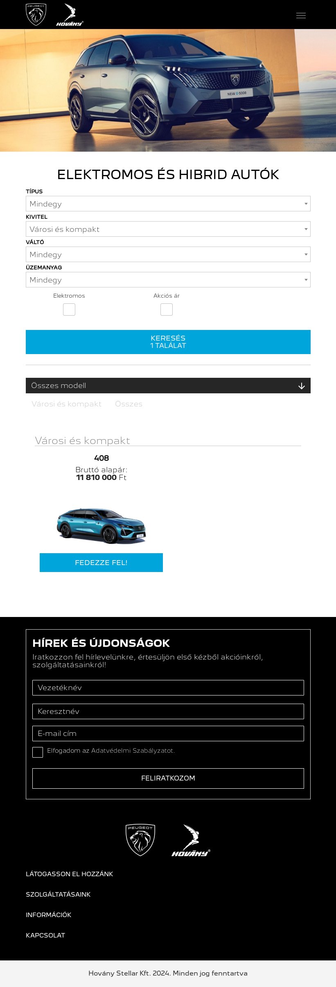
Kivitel (36, 217)
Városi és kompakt (66, 403)
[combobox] (168, 203)
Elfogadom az (111, 750)
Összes (128, 403)
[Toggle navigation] (197, 14)
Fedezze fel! (101, 563)
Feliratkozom (168, 778)
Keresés (168, 342)
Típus (34, 191)
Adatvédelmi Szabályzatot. (133, 750)
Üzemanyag (44, 268)
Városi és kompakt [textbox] (64, 229)
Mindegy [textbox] (45, 204)
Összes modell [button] (168, 385)
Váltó (35, 242)
